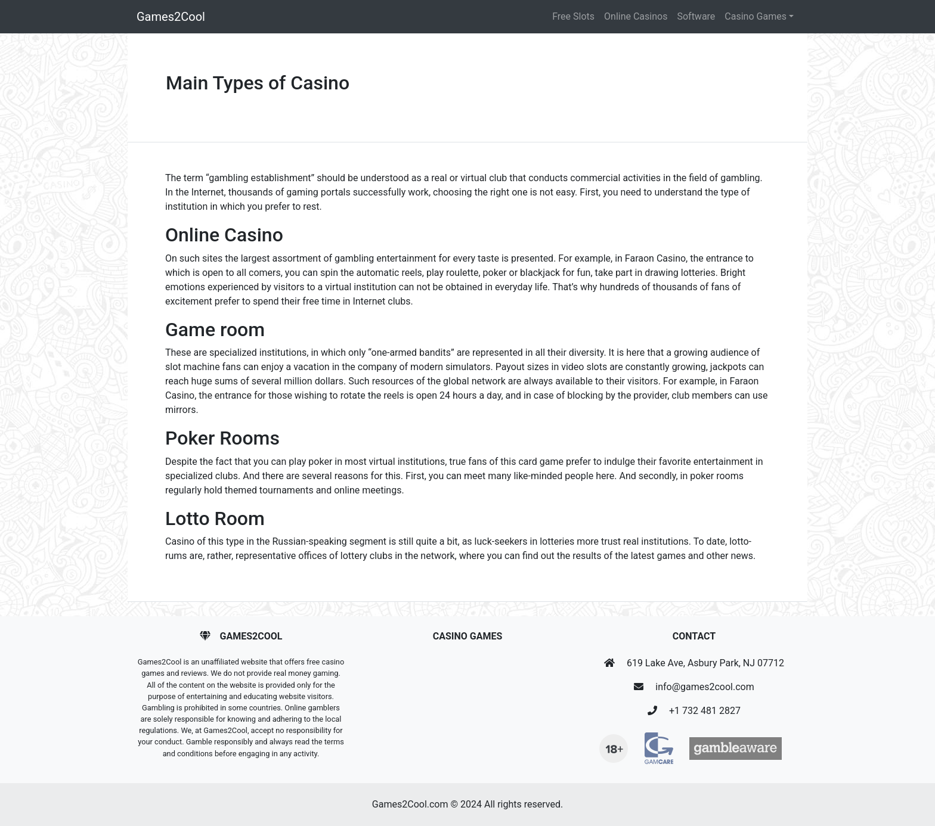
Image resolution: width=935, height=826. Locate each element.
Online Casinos (635, 16)
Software (696, 16)
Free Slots (573, 16)
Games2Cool (171, 17)
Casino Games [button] (756, 16)
